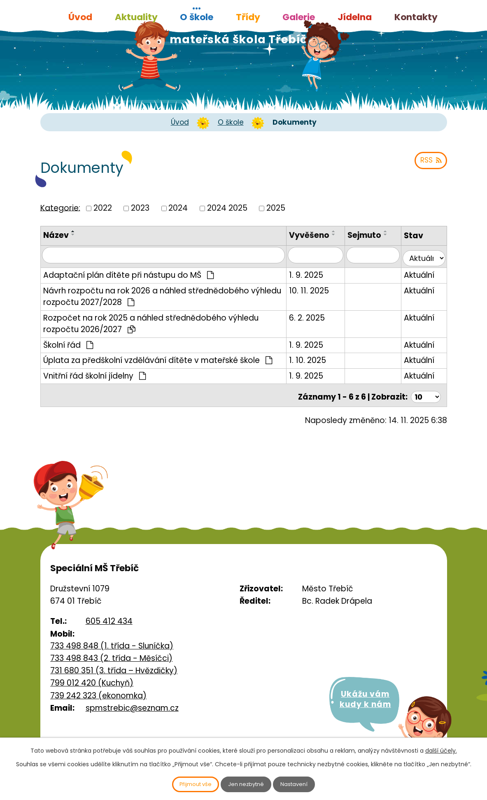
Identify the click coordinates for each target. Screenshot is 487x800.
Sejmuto (370, 235)
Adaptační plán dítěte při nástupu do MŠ (128, 278)
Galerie (298, 17)
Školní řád (68, 347)
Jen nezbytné (246, 783)
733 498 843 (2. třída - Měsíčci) (111, 659)
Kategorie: (60, 207)
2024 (178, 208)
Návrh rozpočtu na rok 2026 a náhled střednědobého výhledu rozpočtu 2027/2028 (162, 299)
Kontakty (416, 17)
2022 (102, 208)
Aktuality (136, 17)
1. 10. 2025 (317, 363)
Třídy (248, 17)
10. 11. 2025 (318, 293)
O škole (196, 17)
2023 (140, 208)
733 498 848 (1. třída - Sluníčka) (111, 647)
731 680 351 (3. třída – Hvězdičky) (113, 671)
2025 (275, 208)
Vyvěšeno (318, 235)
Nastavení (302, 783)
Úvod (80, 17)
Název (56, 235)
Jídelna (355, 17)
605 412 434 (109, 622)
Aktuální (421, 278)
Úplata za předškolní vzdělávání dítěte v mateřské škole (158, 363)
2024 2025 (227, 208)
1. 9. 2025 (315, 278)
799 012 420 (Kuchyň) (91, 684)
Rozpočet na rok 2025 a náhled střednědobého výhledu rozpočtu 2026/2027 (151, 326)
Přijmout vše (188, 783)
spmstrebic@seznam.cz (132, 709)
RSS (429, 164)
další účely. (441, 749)
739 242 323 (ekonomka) (98, 696)
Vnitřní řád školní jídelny (94, 378)
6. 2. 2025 (316, 320)
